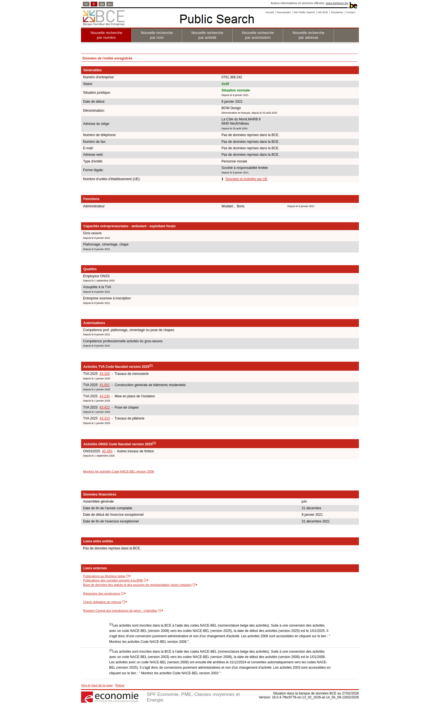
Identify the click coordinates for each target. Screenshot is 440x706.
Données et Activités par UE (246, 179)
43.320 (104, 374)
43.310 (104, 418)
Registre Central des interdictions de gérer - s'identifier (120, 610)
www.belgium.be (337, 3)
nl (86, 4)
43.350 (107, 451)
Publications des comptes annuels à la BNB (113, 580)
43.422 (104, 407)
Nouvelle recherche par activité (207, 35)
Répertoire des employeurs (101, 593)
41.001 (104, 385)
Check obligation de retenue (102, 602)
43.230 (104, 396)
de (102, 4)
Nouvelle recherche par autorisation (258, 35)
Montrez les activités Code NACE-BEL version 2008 (118, 471)
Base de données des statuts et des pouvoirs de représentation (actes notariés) (137, 584)
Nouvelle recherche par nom (157, 35)
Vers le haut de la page (97, 685)
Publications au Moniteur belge (104, 576)
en (110, 4)
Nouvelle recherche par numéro (106, 35)
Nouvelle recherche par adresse (308, 35)
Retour (120, 685)
